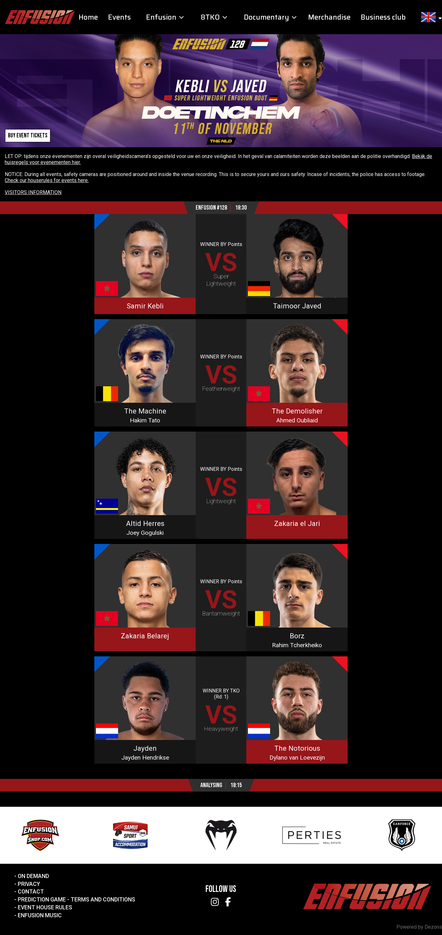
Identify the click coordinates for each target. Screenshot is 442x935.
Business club (383, 17)
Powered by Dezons (419, 927)
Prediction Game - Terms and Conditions (76, 899)
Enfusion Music (40, 915)
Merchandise (329, 17)
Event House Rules (45, 907)
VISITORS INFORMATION (33, 192)
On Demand (33, 876)
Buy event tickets (27, 135)
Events (119, 17)
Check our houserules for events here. (47, 180)
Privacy (29, 884)
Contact (31, 891)
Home (88, 17)
